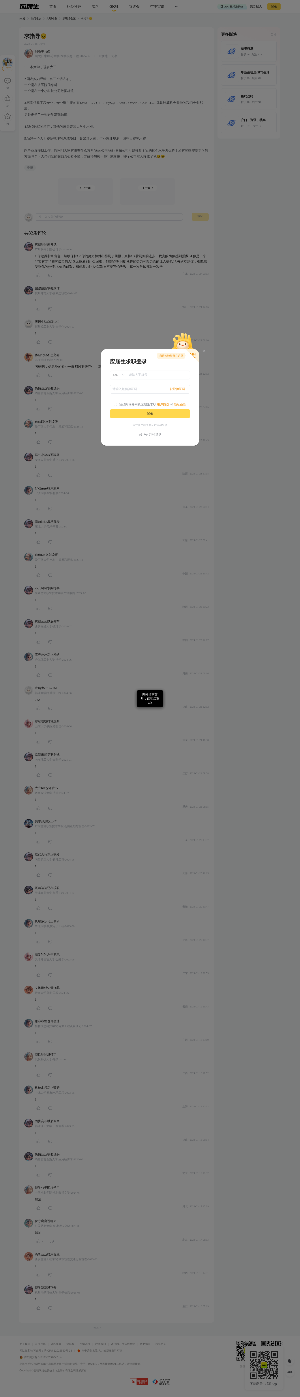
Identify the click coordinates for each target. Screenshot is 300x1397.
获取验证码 (177, 389)
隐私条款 (180, 404)
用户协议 (163, 404)
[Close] (204, 351)
